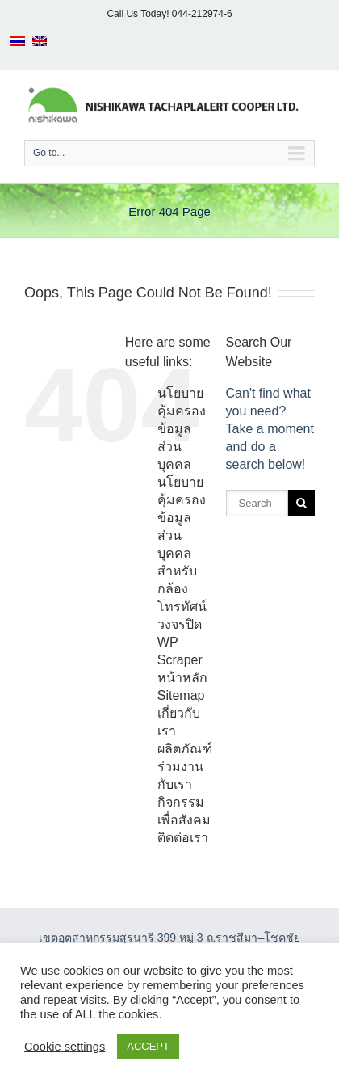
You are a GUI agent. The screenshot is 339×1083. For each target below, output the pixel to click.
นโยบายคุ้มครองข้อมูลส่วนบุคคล (181, 428)
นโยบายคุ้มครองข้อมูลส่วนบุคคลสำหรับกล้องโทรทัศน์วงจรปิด (182, 553)
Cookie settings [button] (64, 1046)
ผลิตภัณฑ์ (184, 749)
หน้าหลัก (182, 678)
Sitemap (181, 695)
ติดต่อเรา (182, 838)
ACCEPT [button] (148, 1046)
